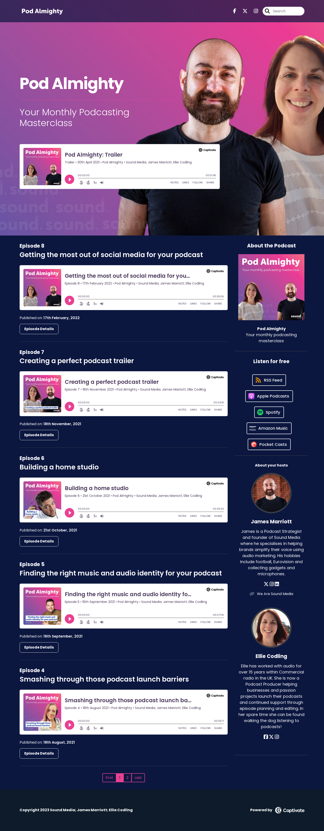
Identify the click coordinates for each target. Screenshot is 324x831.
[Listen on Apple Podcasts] (269, 396)
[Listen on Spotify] (269, 412)
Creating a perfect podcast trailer (77, 361)
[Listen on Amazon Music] (269, 428)
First (109, 777)
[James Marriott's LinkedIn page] (277, 584)
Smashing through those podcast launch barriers (104, 679)
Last (138, 777)
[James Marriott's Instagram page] (272, 584)
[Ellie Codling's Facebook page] (266, 736)
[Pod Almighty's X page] (242, 11)
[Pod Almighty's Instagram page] (253, 11)
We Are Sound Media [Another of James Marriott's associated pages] (271, 593)
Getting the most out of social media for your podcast (111, 255)
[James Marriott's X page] (266, 584)
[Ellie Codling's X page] (271, 736)
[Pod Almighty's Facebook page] (234, 11)
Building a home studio (59, 467)
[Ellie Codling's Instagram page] (277, 736)
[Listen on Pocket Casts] (269, 444)
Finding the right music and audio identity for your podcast (121, 573)
